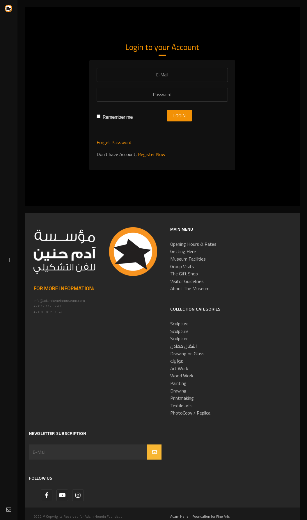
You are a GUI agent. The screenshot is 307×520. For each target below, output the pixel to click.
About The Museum (190, 288)
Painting (178, 383)
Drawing (178, 390)
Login (179, 115)
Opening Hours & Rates (193, 244)
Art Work (179, 368)
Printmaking (182, 398)
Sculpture (179, 323)
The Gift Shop (184, 273)
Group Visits (182, 266)
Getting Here (183, 251)
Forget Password (114, 142)
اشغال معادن (183, 346)
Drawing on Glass (187, 353)
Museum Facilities (188, 258)
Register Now (151, 154)
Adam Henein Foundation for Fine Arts (200, 516)
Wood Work (181, 375)
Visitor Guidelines (187, 281)
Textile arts (181, 405)
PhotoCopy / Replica (190, 412)
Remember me (115, 117)
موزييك (177, 360)
